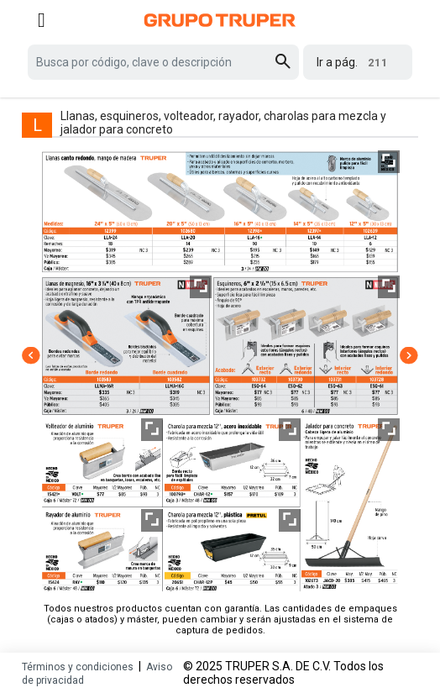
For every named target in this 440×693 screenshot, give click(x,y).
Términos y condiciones (78, 667)
